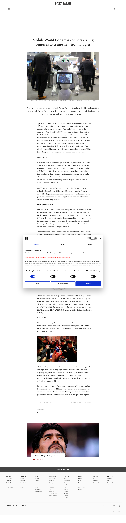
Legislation (8, 480)
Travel (65, 483)
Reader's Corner (111, 483)
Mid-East (37, 478)
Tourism (51, 487)
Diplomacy (8, 478)
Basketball (95, 480)
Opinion (110, 476)
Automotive (52, 478)
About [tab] (90, 244)
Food (65, 485)
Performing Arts (82, 487)
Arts (80, 476)
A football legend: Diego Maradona (50, 456)
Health (65, 478)
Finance (51, 485)
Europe (37, 480)
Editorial (109, 485)
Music (79, 480)
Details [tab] (63, 244)
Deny (37, 283)
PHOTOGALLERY (40, 459)
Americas (37, 483)
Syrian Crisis (38, 489)
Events (80, 483)
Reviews (80, 489)
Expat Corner (67, 498)
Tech (50, 489)
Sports (95, 476)
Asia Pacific (38, 485)
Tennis (94, 485)
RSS (90, 511)
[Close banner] (100, 238)
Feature (66, 495)
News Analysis (9, 487)
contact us (69, 511)
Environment (67, 480)
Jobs (7, 511)
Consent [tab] (36, 244)
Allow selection (63, 283)
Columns (109, 478)
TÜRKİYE (23, 476)
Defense (51, 491)
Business (52, 476)
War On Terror (9, 483)
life (38, 412)
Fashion (66, 487)
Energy (51, 483)
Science (66, 489)
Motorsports (96, 483)
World (37, 476)
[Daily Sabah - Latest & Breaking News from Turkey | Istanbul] (63, 3)
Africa (36, 487)
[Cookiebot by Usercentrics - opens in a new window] (89, 238)
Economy (51, 480)
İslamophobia (38, 491)
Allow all (88, 283)
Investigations (23, 483)
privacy (26, 511)
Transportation (53, 493)
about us (47, 511)
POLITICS (9, 476)
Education (22, 480)
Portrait (80, 485)
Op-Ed (109, 480)
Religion (66, 491)
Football (95, 478)
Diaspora (22, 487)
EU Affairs (8, 485)
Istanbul (22, 478)
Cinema (80, 478)
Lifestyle (67, 476)
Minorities (22, 485)
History (66, 493)
